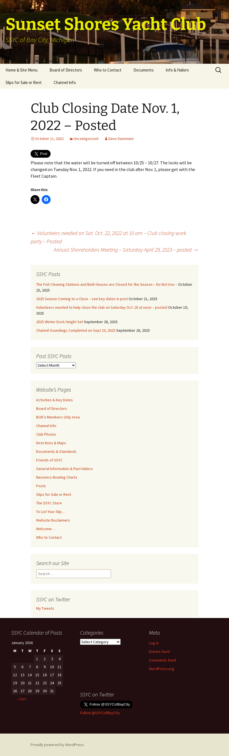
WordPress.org (161, 668)
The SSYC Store (49, 502)
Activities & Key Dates (54, 399)
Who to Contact (107, 70)
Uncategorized (86, 138)
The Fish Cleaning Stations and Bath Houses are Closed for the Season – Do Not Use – (106, 284)
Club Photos (46, 434)
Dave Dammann (121, 138)
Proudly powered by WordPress (57, 744)
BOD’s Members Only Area (58, 417)
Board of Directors (65, 70)
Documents (143, 70)
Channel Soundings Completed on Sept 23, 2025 (75, 330)
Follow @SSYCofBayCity (100, 712)
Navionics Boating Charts (56, 477)
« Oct (21, 698)
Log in (154, 642)
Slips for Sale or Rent (24, 82)
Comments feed (162, 660)
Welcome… (45, 528)
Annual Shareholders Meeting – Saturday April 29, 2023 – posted (126, 249)
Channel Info (65, 82)
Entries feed (159, 651)
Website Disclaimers (53, 520)
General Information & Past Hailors (64, 468)
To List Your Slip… (50, 511)
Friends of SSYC (49, 460)
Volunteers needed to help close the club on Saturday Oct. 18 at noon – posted (101, 307)
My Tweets (45, 608)
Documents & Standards (56, 451)
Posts (41, 485)
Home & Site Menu (22, 70)
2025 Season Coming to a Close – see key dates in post (82, 298)
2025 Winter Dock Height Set (59, 321)
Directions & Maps (51, 442)
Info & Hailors (177, 70)
